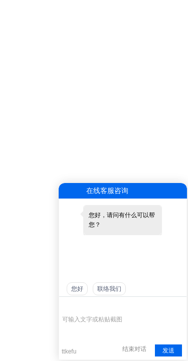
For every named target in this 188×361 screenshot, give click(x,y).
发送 (168, 350)
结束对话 (134, 348)
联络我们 (109, 288)
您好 (77, 288)
